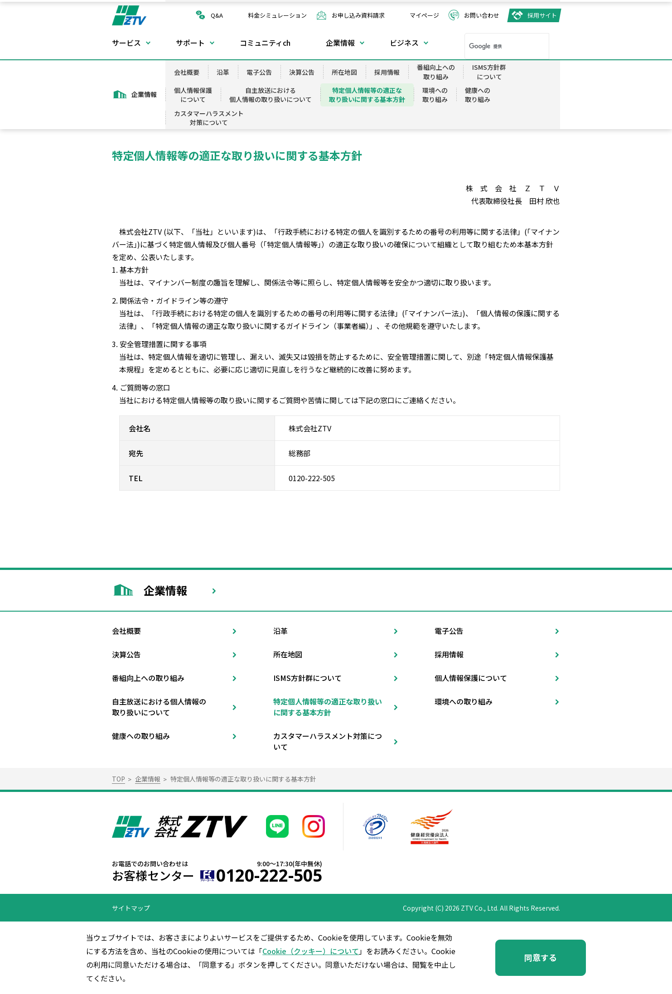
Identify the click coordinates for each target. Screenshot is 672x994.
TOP (118, 778)
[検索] (495, 46)
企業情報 (340, 42)
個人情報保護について (193, 95)
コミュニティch (265, 42)
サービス (126, 42)
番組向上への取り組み (436, 72)
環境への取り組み (435, 95)
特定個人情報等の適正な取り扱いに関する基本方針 (367, 95)
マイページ (424, 15)
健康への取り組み (477, 95)
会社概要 (186, 72)
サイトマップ (131, 908)
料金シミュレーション (277, 15)
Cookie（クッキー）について (310, 951)
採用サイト (542, 15)
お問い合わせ (481, 15)
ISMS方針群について (489, 72)
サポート (190, 42)
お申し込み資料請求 (358, 15)
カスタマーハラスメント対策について (209, 118)
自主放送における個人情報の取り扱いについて (270, 95)
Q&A (217, 15)
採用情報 (387, 72)
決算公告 (301, 72)
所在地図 (344, 72)
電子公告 (259, 72)
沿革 (223, 72)
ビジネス (404, 42)
